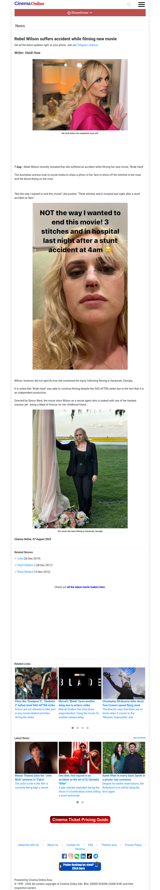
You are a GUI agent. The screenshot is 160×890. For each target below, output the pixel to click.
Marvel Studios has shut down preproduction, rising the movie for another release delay (80, 693)
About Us (52, 844)
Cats (20, 558)
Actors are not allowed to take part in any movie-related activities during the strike (36, 693)
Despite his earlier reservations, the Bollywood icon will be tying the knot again (124, 767)
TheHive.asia (109, 844)
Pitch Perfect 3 (26, 565)
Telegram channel (87, 45)
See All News (139, 738)
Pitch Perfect (25, 571)
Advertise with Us (28, 844)
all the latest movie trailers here (86, 587)
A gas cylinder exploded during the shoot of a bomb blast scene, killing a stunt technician (80, 769)
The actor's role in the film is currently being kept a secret (36, 765)
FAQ (90, 844)
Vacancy (80, 848)
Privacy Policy (133, 844)
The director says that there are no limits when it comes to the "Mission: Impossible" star (124, 693)
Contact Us (73, 844)
